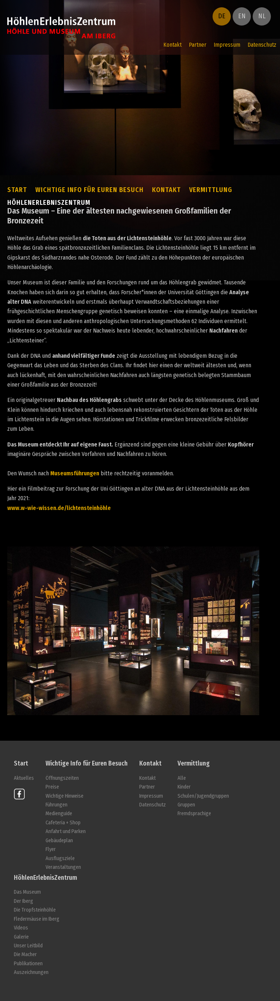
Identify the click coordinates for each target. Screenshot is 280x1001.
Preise (52, 787)
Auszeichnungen (31, 972)
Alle (182, 778)
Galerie (21, 937)
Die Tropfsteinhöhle (35, 910)
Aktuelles (24, 778)
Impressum (227, 44)
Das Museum (27, 892)
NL (261, 16)
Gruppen (186, 805)
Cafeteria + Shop (63, 823)
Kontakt (172, 44)
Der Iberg (23, 901)
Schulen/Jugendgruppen (203, 796)
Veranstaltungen (63, 867)
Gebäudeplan (59, 840)
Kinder (184, 787)
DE (221, 16)
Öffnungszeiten (62, 778)
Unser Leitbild (28, 946)
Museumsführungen (74, 473)
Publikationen (28, 963)
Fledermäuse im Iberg (36, 919)
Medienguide (59, 813)
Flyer (51, 849)
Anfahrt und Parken (66, 831)
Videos (21, 928)
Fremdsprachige (194, 813)
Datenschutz (262, 44)
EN (242, 16)
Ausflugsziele (60, 858)
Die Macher (25, 954)
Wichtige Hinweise (64, 796)
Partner (197, 44)
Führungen (56, 805)
